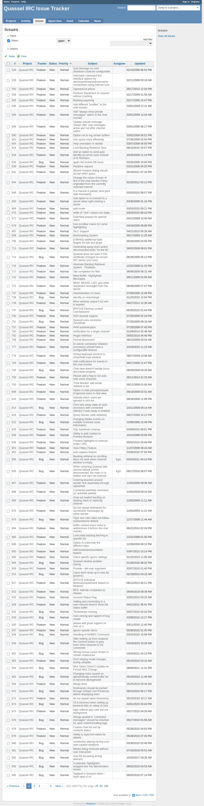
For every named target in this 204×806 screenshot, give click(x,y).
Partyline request (83, 166)
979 (14, 736)
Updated (140, 63)
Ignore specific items (85, 630)
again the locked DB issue (88, 162)
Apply (12, 56)
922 (14, 591)
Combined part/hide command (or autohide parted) (90, 492)
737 (14, 293)
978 (14, 728)
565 (14, 100)
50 (101, 786)
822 (14, 422)
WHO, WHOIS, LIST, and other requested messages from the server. (91, 286)
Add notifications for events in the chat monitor (90, 363)
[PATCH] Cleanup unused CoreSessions (88, 310)
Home (7, 1)
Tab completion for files (86, 271)
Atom (138, 795)
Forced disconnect (84, 339)
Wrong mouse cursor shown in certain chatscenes (91, 654)
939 (14, 643)
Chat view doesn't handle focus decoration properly (91, 370)
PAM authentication (84, 327)
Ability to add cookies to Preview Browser (87, 435)
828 (14, 435)
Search (122, 7)
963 (14, 660)
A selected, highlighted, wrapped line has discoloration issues (90, 766)
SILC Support (81, 231)
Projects (15, 1)
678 (14, 225)
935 (14, 624)
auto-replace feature (85, 452)
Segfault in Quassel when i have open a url (88, 775)
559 (14, 94)
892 (14, 551)
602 (14, 139)
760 (14, 331)
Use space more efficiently (88, 139)
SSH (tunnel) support (85, 316)
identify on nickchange (86, 297)
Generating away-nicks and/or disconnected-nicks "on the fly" (91, 248)
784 (14, 363)
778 (14, 355)
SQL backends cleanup (86, 429)
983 (14, 766)
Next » (59, 786)
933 (14, 617)
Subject (92, 63)
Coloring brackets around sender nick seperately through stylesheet (91, 483)
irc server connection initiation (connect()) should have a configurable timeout (90, 347)
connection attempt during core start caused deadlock (91, 743)
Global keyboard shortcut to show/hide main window (89, 356)
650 (14, 201)
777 (14, 347)
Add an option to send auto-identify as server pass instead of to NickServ (90, 155)
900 (14, 557)
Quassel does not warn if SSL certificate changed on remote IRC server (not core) (90, 257)
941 (14, 653)
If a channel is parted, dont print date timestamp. (91, 193)
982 (14, 757)
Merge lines (80, 684)
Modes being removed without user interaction (90, 750)
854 (14, 459)
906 (14, 562)
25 (96, 786)
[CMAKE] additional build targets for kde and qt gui (87, 241)
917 (14, 582)
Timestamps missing (85, 611)
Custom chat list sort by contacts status (86, 729)
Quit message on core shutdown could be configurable (91, 70)
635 (14, 162)
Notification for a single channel (91, 331)
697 (14, 231)
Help (23, 1)
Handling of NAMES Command (91, 634)
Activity (25, 21)
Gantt (69, 21)
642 (14, 172)
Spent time (55, 21)
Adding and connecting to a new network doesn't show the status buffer (90, 604)
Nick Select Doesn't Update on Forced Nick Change (91, 668)
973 (14, 698)
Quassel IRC (26, 70)
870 (14, 510)
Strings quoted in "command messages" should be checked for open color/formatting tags (91, 720)
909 (14, 568)
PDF (152, 795)
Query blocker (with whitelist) (90, 415)
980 (14, 743)
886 (14, 544)
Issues (39, 21)
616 (14, 147)
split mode (79, 208)
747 (14, 310)
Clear (24, 56)
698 (14, 235)
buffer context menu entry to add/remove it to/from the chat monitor (90, 528)
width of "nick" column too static (91, 212)
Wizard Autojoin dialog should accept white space (90, 172)
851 (14, 448)
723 (14, 286)
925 (14, 597)
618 (14, 155)
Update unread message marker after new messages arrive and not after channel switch (89, 126)
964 (14, 668)
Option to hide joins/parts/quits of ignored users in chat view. (90, 392)
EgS (118, 459)
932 (14, 611)
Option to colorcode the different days (86, 544)
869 (14, 500)
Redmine (91, 803)
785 (14, 370)
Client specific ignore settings (90, 557)
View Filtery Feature (84, 448)
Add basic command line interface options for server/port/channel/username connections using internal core (91, 80)
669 (14, 208)
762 (14, 335)
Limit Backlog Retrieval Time (89, 147)
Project (27, 63)
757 (14, 327)
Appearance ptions (84, 89)
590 (14, 135)
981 (14, 750)
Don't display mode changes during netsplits (89, 661)
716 (14, 265)
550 (14, 89)
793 (14, 384)
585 (14, 106)
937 (14, 630)
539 (14, 80)
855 (14, 471)
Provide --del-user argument (89, 568)
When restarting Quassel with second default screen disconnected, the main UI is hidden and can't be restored (90, 471)
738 (14, 297)
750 (14, 316)
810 (14, 399)
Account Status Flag (85, 597)
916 (14, 574)
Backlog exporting (83, 100)
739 (14, 303)
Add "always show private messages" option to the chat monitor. (90, 114)
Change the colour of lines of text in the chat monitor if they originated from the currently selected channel (90, 182)
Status (14, 40)
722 (14, 277)
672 (14, 218)
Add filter (148, 39)
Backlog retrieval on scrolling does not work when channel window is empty (90, 459)
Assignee (119, 63)
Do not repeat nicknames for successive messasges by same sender (89, 510)
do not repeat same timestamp (91, 698)
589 (14, 126)
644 (14, 182)
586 (14, 114)
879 (14, 519)
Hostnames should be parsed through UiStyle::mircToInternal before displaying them (91, 691)
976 (14, 720)
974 (14, 704)
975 (14, 711)
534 (14, 70)
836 (14, 442)
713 (14, 248)
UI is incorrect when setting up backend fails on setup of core (90, 704)
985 (14, 775)
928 (14, 604)
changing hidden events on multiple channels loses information (88, 422)
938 (14, 634)
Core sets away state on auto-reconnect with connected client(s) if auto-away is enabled (91, 407)
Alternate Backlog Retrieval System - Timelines (89, 266)
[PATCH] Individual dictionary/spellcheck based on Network (91, 583)
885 (14, 537)
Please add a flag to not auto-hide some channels (90, 377)
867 (14, 483)
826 (14, 429)
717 (14, 271)
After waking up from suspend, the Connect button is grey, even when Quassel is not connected (91, 643)
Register (195, 1)
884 (14, 528)
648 (14, 192)
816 (14, 415)
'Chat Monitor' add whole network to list (87, 385)
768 (14, 339)
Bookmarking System (85, 235)
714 (14, 257)
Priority (63, 63)
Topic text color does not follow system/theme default (91, 519)
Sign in (186, 1)
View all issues (166, 36)
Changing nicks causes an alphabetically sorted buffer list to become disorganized (90, 676)
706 (14, 241)
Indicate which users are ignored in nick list (87, 399)
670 (14, 212)
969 (14, 684)
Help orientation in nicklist (88, 143)
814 (14, 407)
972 (14, 691)
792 (14, 377)
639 (14, 166)
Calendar (83, 21)
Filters (13, 36)
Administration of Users (86, 293)
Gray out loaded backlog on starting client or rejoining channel (89, 500)
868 (14, 491)
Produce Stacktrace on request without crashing (91, 95)
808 (14, 391)
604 (14, 143)
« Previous (13, 786)
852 (14, 452)
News (97, 21)
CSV (145, 795)
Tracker (42, 63)
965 (14, 676)
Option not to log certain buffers (91, 135)
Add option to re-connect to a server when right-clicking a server (90, 201)
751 (14, 321)
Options (14, 48)
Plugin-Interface (82, 335)
